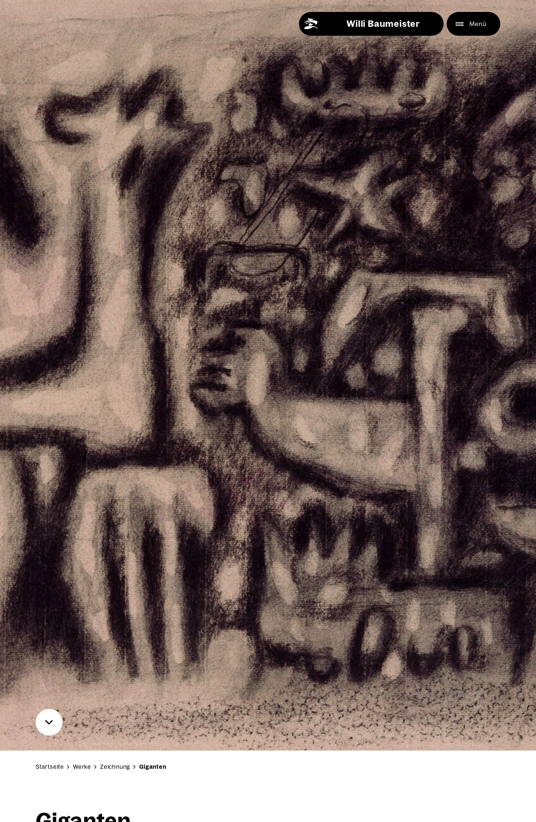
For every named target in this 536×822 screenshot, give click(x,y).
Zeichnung (115, 766)
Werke (82, 766)
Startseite (50, 766)
